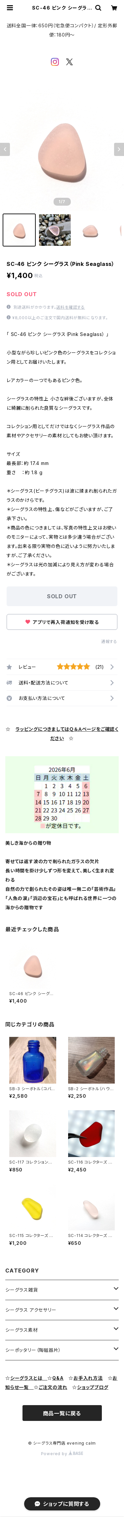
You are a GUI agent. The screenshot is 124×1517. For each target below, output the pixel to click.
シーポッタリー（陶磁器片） (33, 1350)
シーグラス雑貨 (21, 1290)
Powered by (62, 1453)
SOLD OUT (62, 596)
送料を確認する (70, 307)
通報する (109, 641)
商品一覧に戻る (62, 1413)
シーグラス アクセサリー (31, 1310)
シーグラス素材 (21, 1330)
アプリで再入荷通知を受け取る (62, 622)
